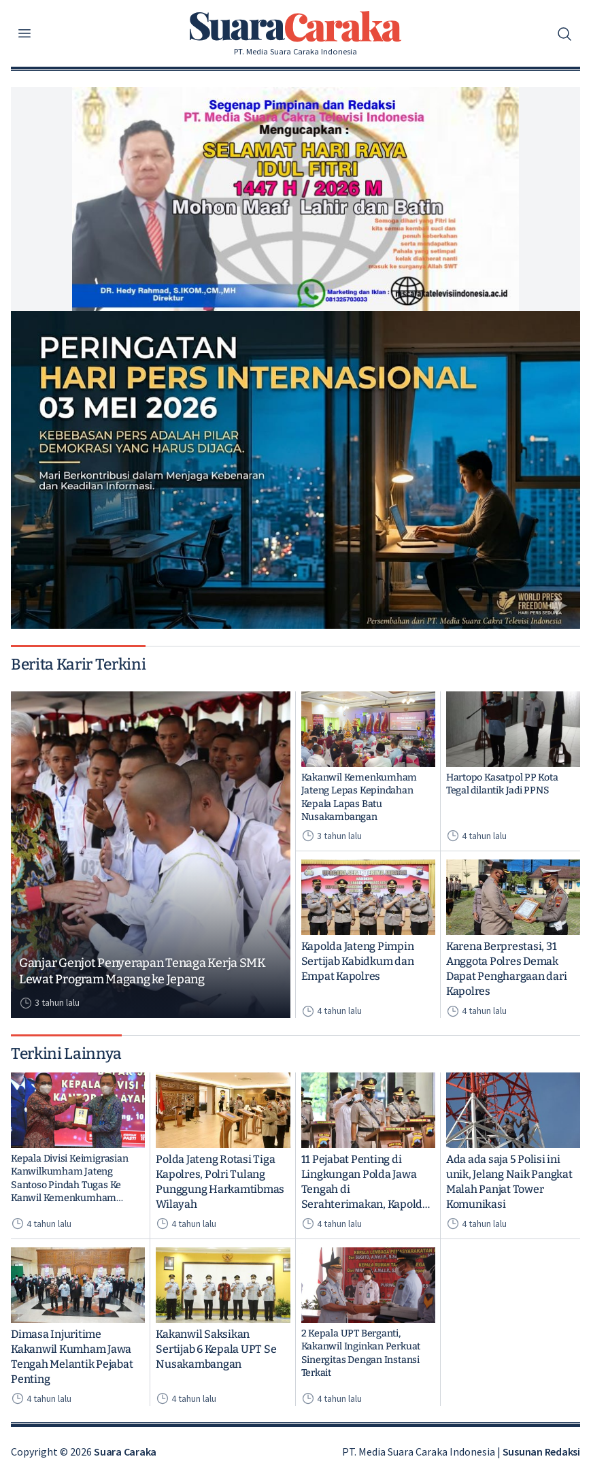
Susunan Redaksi (541, 1451)
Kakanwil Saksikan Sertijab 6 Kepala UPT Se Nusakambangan (216, 1349)
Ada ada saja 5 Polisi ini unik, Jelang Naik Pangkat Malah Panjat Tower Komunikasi (509, 1182)
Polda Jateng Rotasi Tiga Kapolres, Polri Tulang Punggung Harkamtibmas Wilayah (220, 1182)
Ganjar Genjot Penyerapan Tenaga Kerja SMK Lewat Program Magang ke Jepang (142, 971)
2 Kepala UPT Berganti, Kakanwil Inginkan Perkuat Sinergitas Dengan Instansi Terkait (361, 1353)
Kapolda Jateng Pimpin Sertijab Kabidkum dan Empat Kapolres (357, 961)
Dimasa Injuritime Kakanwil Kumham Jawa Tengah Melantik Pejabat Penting (72, 1356)
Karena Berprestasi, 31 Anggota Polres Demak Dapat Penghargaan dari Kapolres (506, 969)
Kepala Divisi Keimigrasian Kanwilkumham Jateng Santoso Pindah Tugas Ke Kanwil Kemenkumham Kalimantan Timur (69, 1179)
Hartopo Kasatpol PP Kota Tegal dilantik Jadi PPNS (502, 784)
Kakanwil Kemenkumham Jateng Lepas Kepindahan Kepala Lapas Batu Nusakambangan (359, 797)
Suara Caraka (125, 1451)
